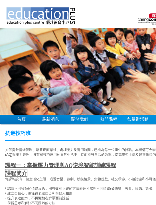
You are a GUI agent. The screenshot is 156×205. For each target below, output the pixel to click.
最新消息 (50, 119)
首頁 (21, 119)
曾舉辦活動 (138, 119)
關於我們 (79, 119)
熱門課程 (108, 119)
